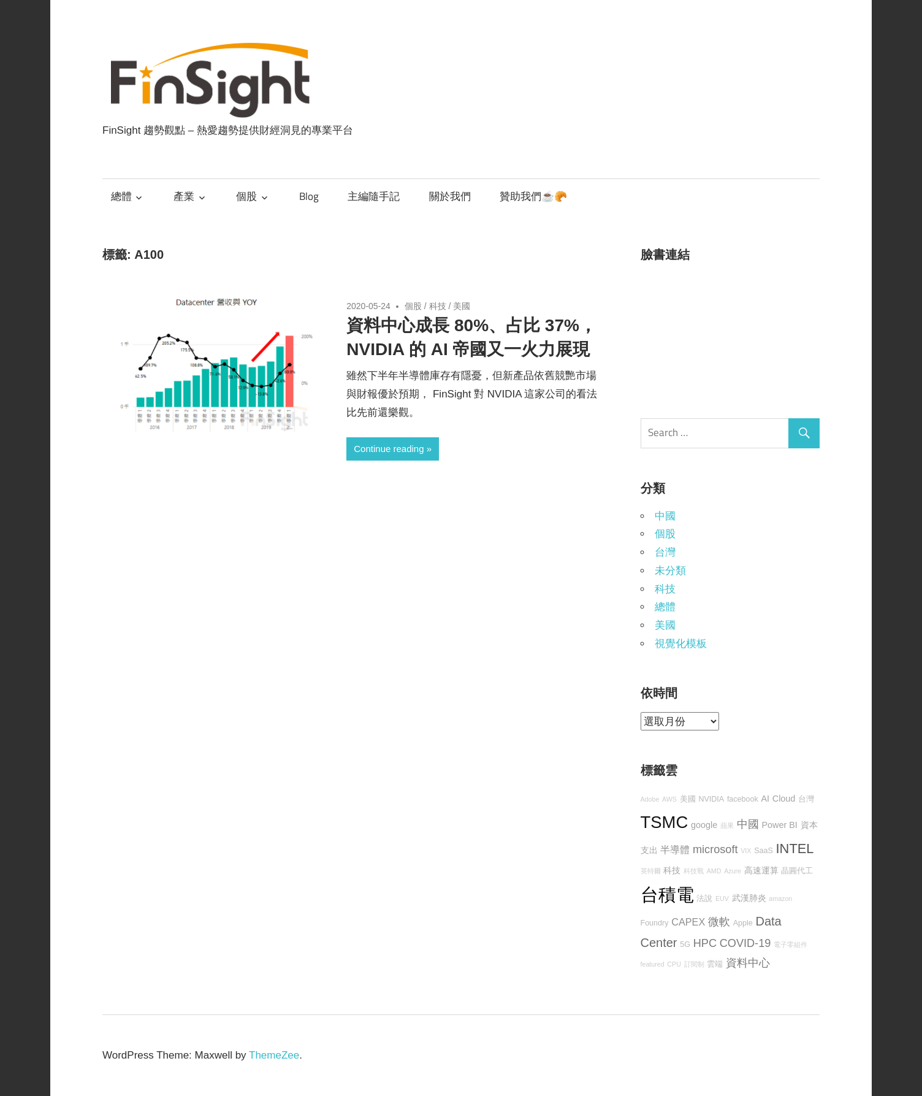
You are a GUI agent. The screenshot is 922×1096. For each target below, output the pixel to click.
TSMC (664, 822)
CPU (674, 964)
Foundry (655, 923)
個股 (246, 196)
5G (685, 944)
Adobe (650, 799)
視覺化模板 (681, 644)
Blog (309, 196)
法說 (704, 898)
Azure (732, 871)
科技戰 (694, 871)
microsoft (715, 849)
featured (653, 964)
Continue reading (389, 448)
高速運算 (761, 870)
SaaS (763, 850)
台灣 (665, 552)
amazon (780, 898)
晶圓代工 (797, 871)
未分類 (670, 571)
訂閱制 (694, 964)
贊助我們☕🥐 (533, 196)
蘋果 (727, 825)
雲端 (715, 964)
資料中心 (748, 963)
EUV (722, 898)
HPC (705, 943)
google (704, 825)
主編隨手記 (374, 196)
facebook (742, 799)
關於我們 (450, 196)
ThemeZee (274, 1055)
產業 (183, 196)
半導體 (675, 849)
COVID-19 (745, 943)
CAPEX (688, 921)
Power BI (779, 825)
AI (765, 798)
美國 (461, 306)
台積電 (667, 894)
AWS (669, 799)
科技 (437, 306)
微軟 (719, 922)
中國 (665, 516)
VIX (746, 850)
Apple (743, 923)
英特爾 (651, 871)
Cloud (784, 798)
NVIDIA (711, 799)
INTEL (795, 848)
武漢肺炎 (749, 898)
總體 (121, 196)
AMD (714, 871)
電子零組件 (790, 944)
